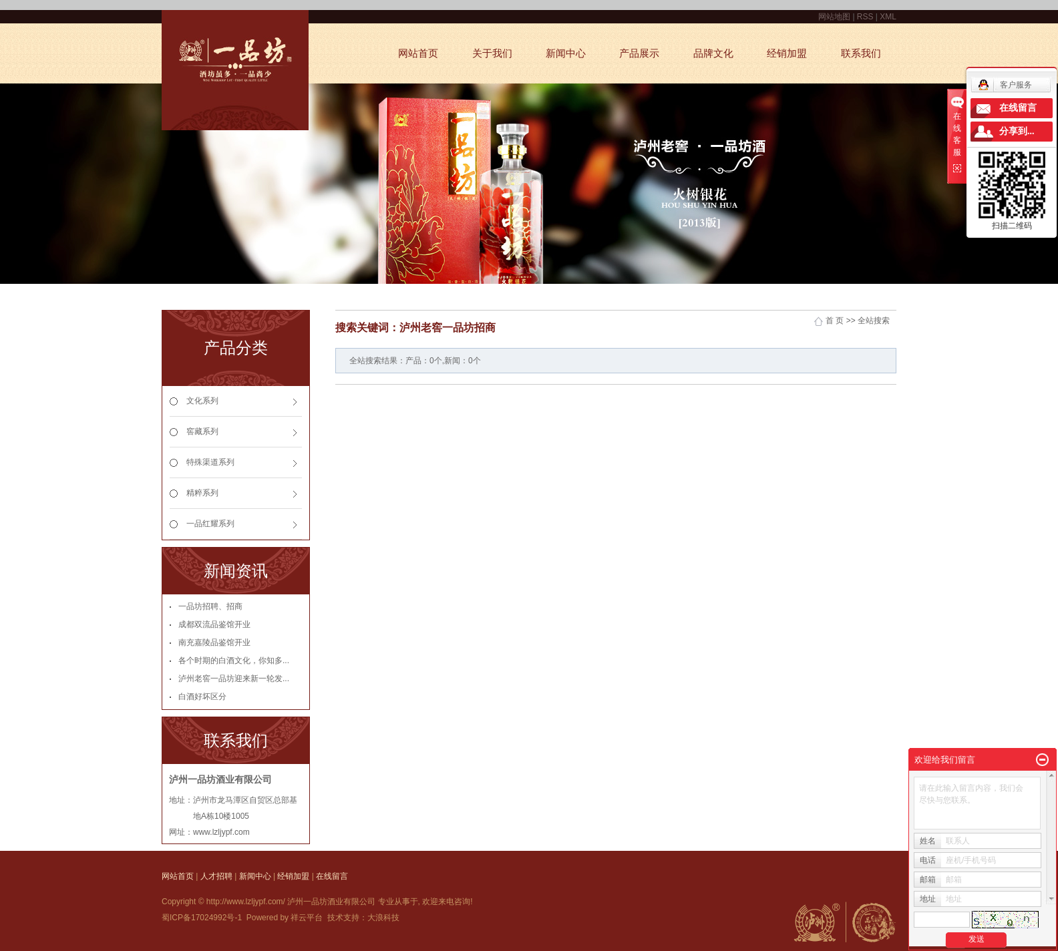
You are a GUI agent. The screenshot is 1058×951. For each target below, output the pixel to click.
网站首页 (418, 53)
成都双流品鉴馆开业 (214, 624)
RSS (865, 16)
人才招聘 (216, 876)
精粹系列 (202, 493)
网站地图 (835, 16)
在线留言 (332, 876)
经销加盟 (787, 53)
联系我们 (861, 53)
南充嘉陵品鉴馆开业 (214, 642)
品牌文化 (713, 53)
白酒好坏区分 (202, 696)
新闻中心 (566, 53)
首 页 (835, 320)
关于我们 (492, 53)
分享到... (1017, 131)
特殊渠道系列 (210, 462)
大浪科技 (383, 917)
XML (888, 16)
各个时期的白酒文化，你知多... (233, 660)
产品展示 (639, 53)
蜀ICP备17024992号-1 (202, 917)
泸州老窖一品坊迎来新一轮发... (233, 678)
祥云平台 (307, 917)
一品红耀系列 (210, 523)
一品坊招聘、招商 (210, 606)
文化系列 (202, 400)
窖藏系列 (202, 431)
